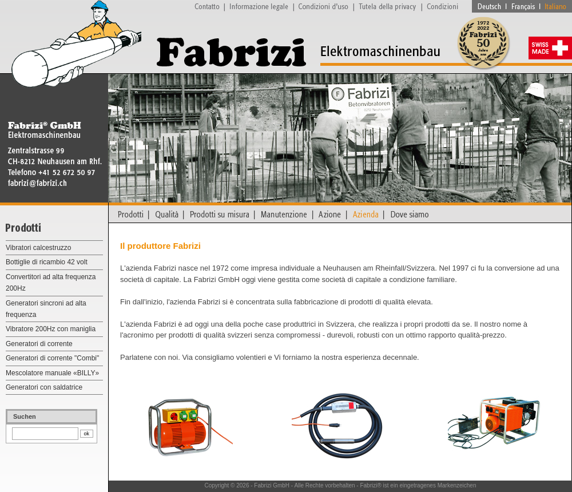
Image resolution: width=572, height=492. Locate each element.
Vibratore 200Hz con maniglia (51, 329)
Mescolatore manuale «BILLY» (52, 373)
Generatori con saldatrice (44, 387)
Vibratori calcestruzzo (39, 248)
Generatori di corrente (39, 344)
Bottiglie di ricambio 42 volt (47, 262)
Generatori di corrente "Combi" (52, 358)
